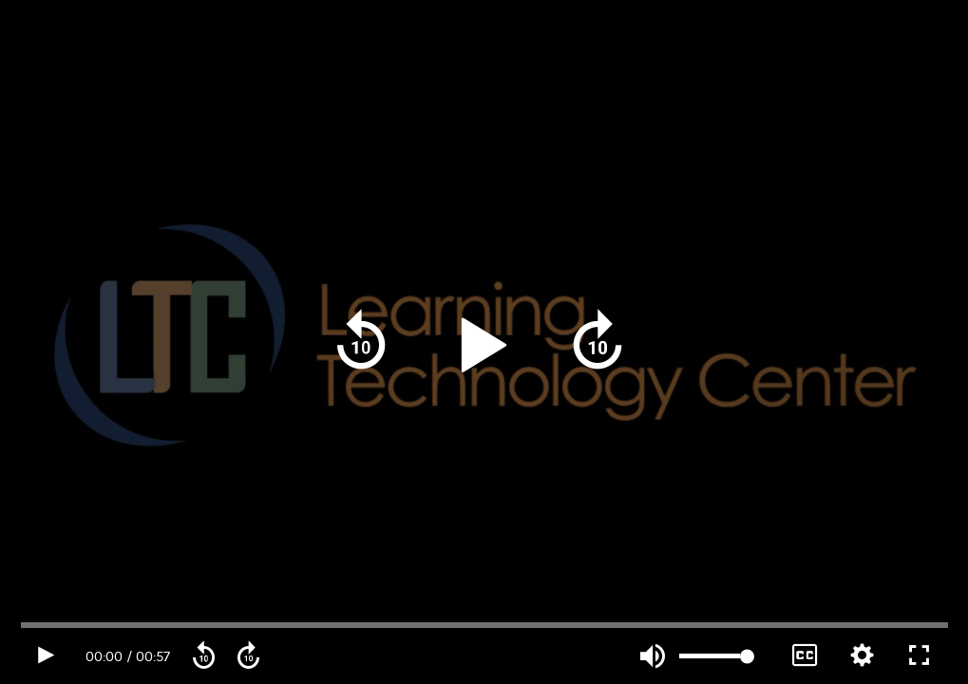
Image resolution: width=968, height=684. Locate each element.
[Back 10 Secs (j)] (361, 342)
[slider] (714, 656)
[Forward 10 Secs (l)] (597, 342)
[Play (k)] (482, 342)
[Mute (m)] (653, 657)
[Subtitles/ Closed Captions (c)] (805, 656)
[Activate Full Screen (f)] (919, 656)
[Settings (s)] (862, 656)
